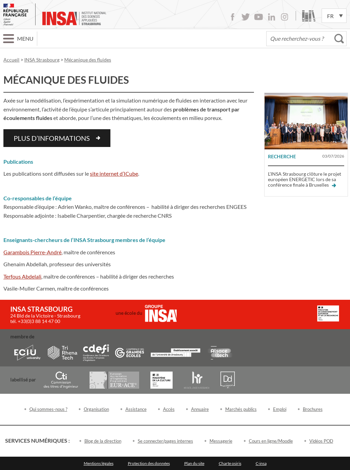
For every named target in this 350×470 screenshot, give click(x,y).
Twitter (245, 17)
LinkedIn (271, 17)
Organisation (96, 409)
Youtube (258, 17)
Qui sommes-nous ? (48, 409)
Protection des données (149, 463)
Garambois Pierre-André (32, 252)
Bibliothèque (308, 16)
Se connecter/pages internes (165, 441)
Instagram (284, 17)
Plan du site (194, 463)
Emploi (279, 409)
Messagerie (221, 441)
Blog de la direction (102, 441)
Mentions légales (98, 463)
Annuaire (200, 409)
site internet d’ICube (114, 173)
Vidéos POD (321, 441)
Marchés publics (241, 409)
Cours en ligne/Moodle (271, 441)
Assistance (136, 409)
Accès (169, 409)
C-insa (261, 463)
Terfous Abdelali (22, 276)
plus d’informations (52, 138)
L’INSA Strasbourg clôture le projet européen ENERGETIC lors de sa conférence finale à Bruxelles (304, 179)
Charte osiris (230, 463)
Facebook (232, 17)
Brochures (313, 409)
